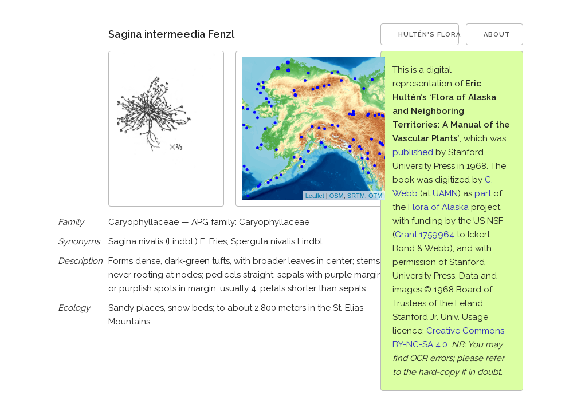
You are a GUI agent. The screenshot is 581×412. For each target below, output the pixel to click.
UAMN (445, 193)
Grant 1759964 (424, 234)
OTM (375, 195)
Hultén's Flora (428, 34)
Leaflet (314, 195)
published (412, 152)
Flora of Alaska (438, 207)
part (482, 193)
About (497, 34)
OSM (336, 195)
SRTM (356, 195)
